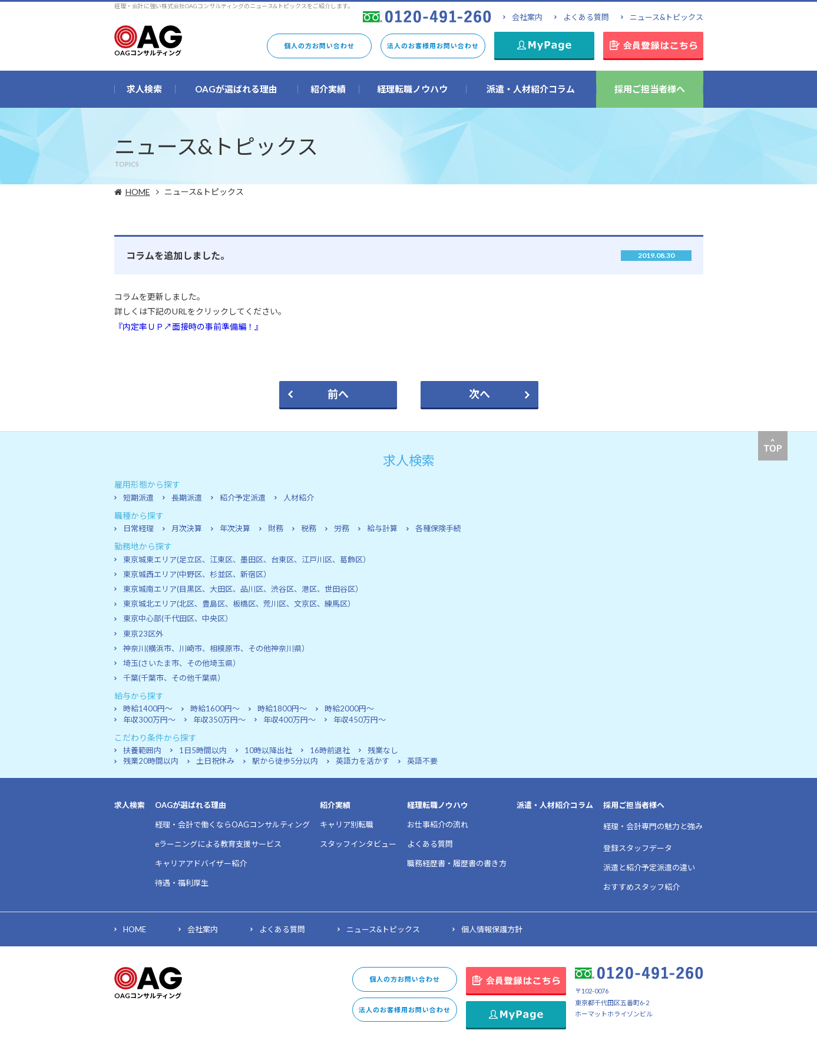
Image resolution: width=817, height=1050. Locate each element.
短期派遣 (138, 497)
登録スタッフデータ (637, 848)
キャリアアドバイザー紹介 (201, 863)
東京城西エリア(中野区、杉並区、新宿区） (197, 574)
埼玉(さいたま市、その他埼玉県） (181, 663)
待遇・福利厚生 (182, 882)
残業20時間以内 (150, 761)
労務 (341, 528)
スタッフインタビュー (358, 844)
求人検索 (129, 805)
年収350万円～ (219, 719)
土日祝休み (215, 761)
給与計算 (382, 528)
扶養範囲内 (142, 750)
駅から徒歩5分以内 (285, 761)
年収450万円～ (359, 719)
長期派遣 (186, 497)
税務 (308, 528)
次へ (479, 393)
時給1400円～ (148, 708)
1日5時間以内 (203, 750)
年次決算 (235, 528)
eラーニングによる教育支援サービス (218, 844)
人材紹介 (298, 497)
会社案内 (527, 17)
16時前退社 (330, 750)
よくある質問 (586, 17)
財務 (275, 528)
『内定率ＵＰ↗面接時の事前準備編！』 (188, 327)
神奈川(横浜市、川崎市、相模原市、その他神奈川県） (216, 648)
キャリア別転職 (346, 824)
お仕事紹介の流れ (437, 824)
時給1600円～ (215, 708)
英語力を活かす (362, 761)
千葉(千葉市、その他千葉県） (174, 678)
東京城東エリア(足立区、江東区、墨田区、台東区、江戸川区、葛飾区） (247, 559)
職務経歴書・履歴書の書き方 (457, 863)
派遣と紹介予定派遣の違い (649, 867)
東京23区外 (143, 633)
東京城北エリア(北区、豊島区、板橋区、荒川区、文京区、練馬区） (239, 603)
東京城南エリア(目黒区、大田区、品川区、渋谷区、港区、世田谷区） (243, 589)
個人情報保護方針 (491, 929)
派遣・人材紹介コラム (555, 805)
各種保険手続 (438, 528)
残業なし (383, 750)
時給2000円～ (349, 708)
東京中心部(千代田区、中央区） (178, 618)
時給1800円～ (282, 708)
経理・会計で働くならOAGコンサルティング (232, 824)
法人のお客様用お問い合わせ (433, 45)
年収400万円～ (289, 719)
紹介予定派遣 (243, 497)
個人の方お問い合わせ (319, 45)
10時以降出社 (268, 750)
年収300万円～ (149, 719)
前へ (338, 393)
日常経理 (138, 528)
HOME (139, 192)
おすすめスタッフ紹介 (641, 887)
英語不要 (422, 761)
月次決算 (186, 528)
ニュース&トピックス (666, 17)
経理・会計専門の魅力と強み (653, 826)
